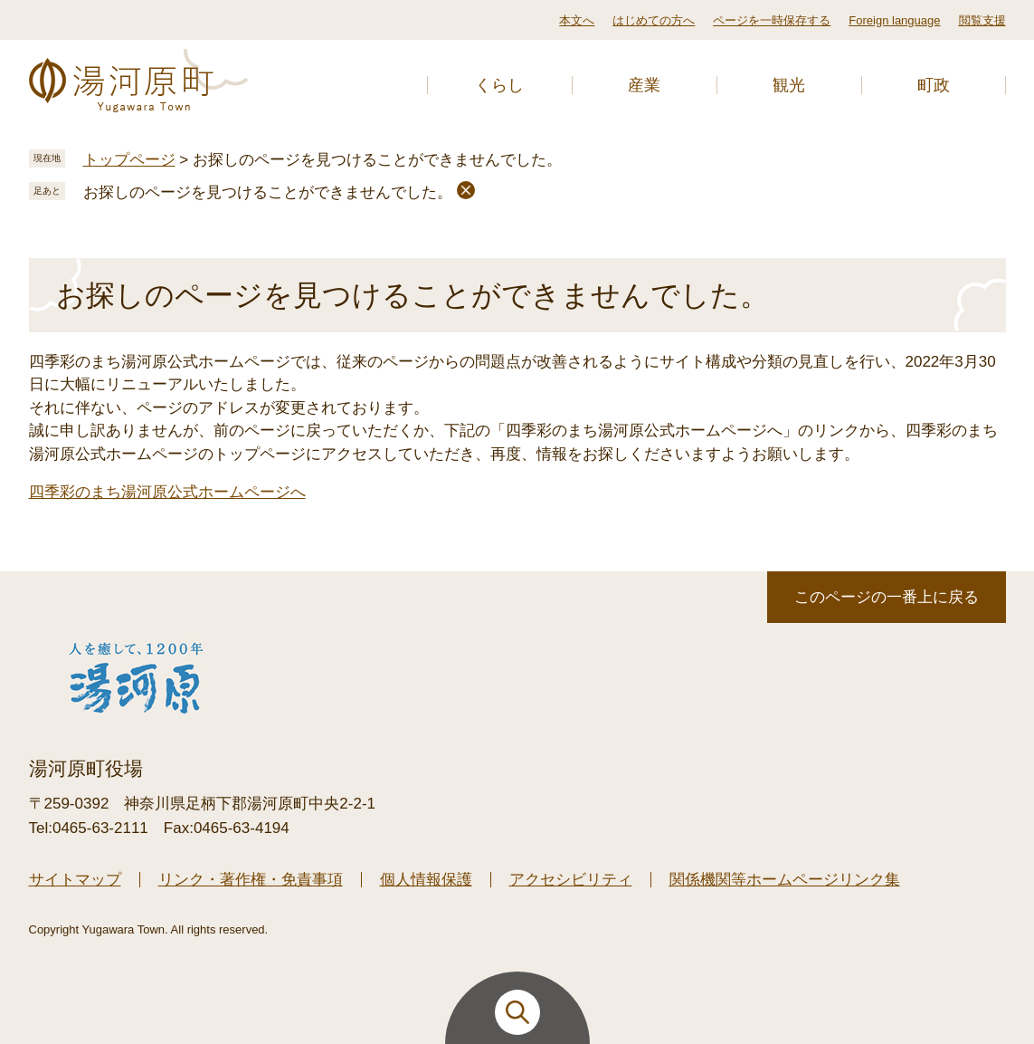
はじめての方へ (653, 20)
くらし (499, 85)
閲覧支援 (982, 20)
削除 (466, 190)
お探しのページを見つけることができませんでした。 (267, 192)
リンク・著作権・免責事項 (250, 879)
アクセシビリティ (570, 879)
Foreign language (894, 20)
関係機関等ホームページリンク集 (784, 879)
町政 (933, 85)
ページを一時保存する (771, 20)
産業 (644, 85)
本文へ (576, 20)
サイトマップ (75, 879)
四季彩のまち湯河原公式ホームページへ (167, 492)
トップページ (129, 159)
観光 (789, 85)
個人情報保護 (426, 879)
